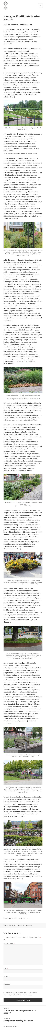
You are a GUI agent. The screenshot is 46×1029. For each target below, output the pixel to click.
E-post (6, 976)
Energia (29, 925)
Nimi (6, 968)
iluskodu (21, 925)
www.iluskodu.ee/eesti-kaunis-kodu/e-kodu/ (20, 153)
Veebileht (7, 984)
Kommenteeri (9, 943)
